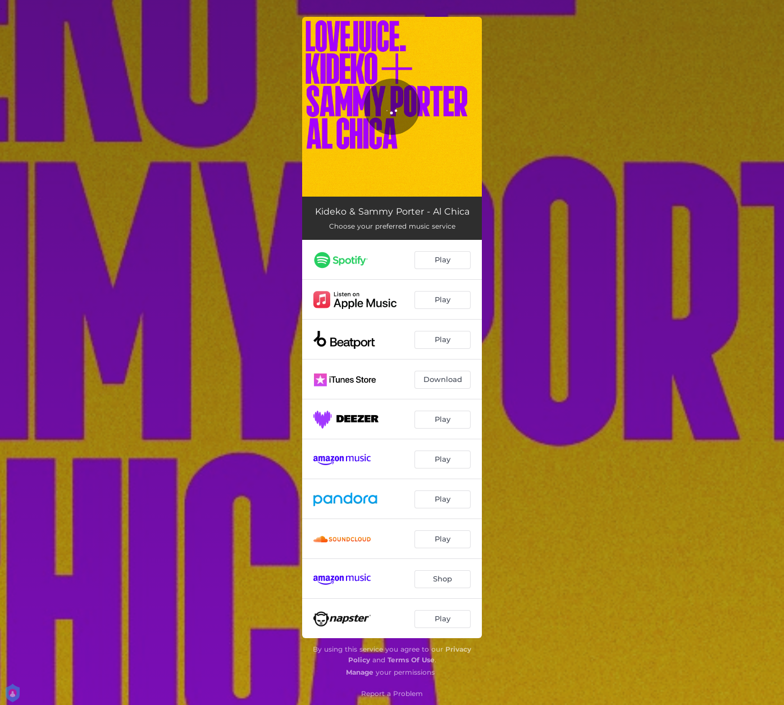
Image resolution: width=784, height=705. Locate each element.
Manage (359, 672)
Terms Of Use (411, 660)
